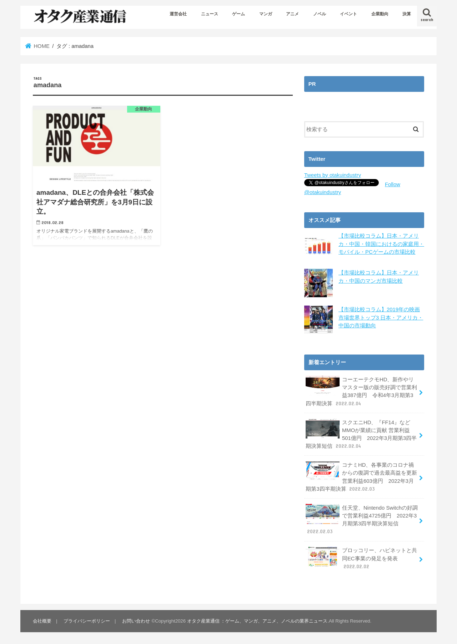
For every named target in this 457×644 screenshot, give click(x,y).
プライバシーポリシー (87, 621)
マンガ (265, 13)
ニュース (209, 13)
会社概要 (42, 621)
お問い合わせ (136, 621)
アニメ (292, 13)
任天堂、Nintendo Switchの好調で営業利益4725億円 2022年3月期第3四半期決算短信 (362, 519)
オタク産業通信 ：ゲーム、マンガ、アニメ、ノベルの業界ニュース (257, 621)
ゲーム (238, 13)
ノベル (319, 13)
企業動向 (379, 13)
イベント (348, 13)
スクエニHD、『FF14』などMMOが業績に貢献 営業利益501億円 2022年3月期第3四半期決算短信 (361, 434)
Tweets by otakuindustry (332, 175)
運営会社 (178, 13)
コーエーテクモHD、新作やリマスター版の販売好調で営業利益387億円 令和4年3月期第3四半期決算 (361, 391)
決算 (406, 13)
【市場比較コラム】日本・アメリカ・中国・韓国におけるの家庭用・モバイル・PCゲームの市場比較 (381, 243)
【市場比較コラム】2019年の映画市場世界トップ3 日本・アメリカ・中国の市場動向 (380, 317)
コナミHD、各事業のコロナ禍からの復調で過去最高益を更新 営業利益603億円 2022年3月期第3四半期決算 (361, 476)
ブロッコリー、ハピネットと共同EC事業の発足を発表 (361, 558)
